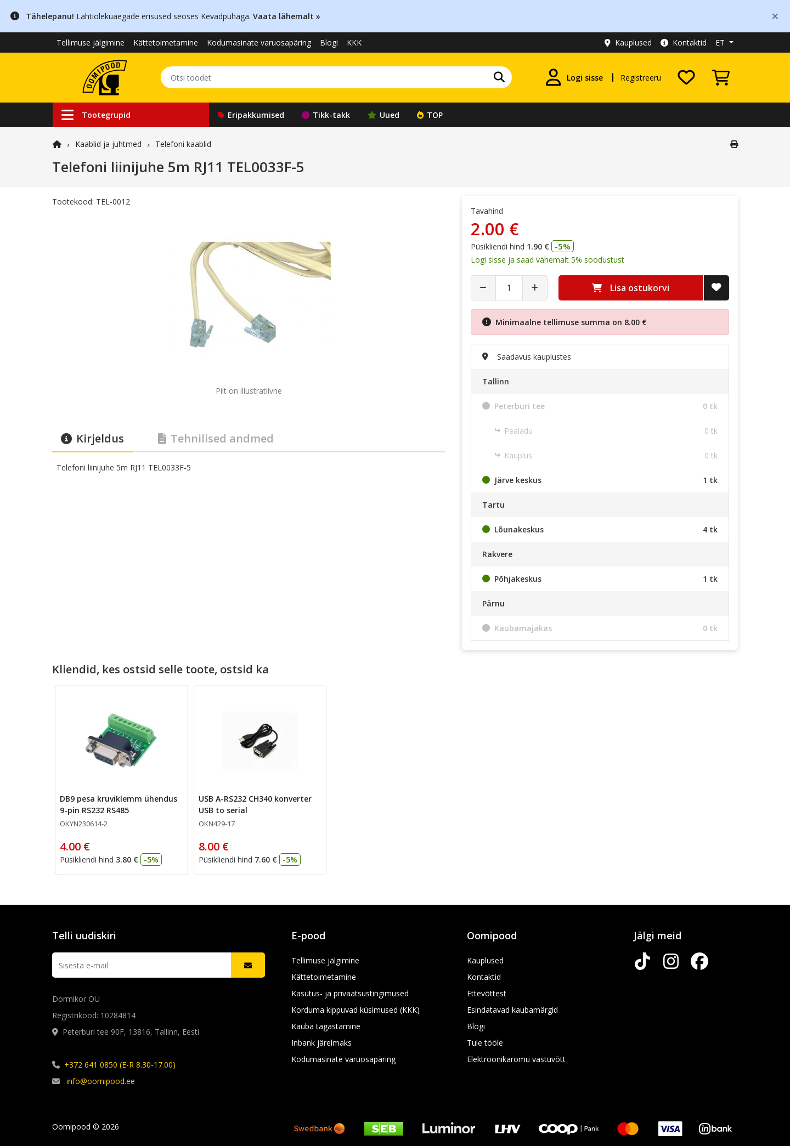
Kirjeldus (92, 438)
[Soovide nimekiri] (686, 77)
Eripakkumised (251, 115)
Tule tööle (485, 1042)
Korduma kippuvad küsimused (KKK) (355, 1010)
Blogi (329, 42)
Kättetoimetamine (165, 42)
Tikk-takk (326, 115)
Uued (383, 115)
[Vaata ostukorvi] (721, 77)
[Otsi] (499, 77)
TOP (430, 115)
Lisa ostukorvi (630, 288)
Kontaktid (684, 42)
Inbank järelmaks (321, 1042)
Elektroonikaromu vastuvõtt (516, 1059)
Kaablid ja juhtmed (108, 144)
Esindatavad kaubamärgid (512, 1010)
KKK (354, 42)
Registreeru (640, 77)
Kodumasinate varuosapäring (259, 42)
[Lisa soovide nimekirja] (716, 287)
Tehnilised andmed (216, 438)
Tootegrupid (96, 115)
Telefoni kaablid (183, 144)
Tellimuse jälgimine (91, 42)
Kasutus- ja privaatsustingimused (350, 993)
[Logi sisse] (574, 77)
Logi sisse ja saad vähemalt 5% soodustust (547, 259)
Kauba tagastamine (325, 1026)
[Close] (775, 15)
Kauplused (628, 42)
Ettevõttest (486, 993)
